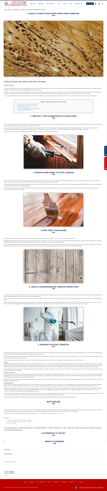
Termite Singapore (11, 423)
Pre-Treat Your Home (23, 107)
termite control (58, 427)
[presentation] (13, 466)
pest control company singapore (13, 430)
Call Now (90, 3)
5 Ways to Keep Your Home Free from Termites (33, 9)
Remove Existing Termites (25, 109)
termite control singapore (26, 427)
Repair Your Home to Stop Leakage (27, 105)
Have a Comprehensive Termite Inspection (29, 108)
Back (6, 475)
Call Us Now (105, 151)
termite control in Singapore (25, 409)
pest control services (81, 427)
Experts (6, 127)
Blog (10, 9)
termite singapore (12, 427)
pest (65, 427)
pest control (59, 413)
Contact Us (72, 482)
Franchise (56, 482)
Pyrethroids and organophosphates (79, 374)
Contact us (38, 413)
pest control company (95, 427)
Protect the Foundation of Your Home (28, 104)
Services (31, 482)
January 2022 (16, 9)
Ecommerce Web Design (85, 487)
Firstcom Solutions (98, 487)
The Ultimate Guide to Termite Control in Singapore (20, 420)
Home (5, 9)
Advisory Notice (105, 163)
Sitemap (80, 482)
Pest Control (41, 482)
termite (50, 427)
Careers (64, 482)
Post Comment (9, 472)
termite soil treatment (58, 238)
